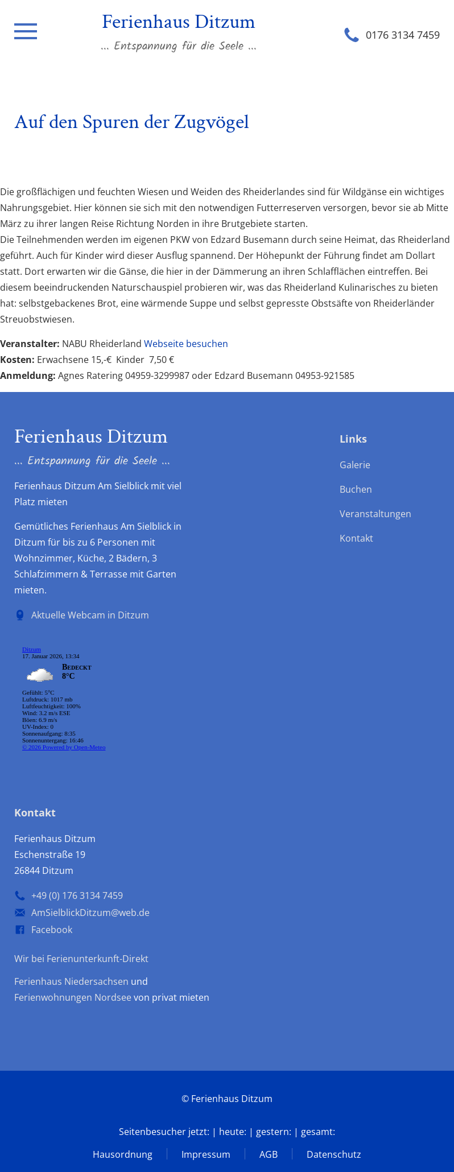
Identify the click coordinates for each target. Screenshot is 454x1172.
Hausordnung (122, 1154)
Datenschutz (334, 1154)
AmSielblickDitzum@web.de (90, 912)
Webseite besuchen (186, 343)
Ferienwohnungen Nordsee (72, 997)
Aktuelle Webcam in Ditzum (90, 615)
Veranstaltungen (375, 513)
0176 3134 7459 (403, 35)
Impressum (205, 1154)
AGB (268, 1154)
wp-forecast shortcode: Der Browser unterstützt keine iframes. (99, 700)
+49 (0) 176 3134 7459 (77, 895)
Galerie (355, 465)
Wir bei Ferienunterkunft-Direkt (81, 958)
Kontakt (356, 538)
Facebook (51, 929)
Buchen (356, 489)
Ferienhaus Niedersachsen (71, 981)
